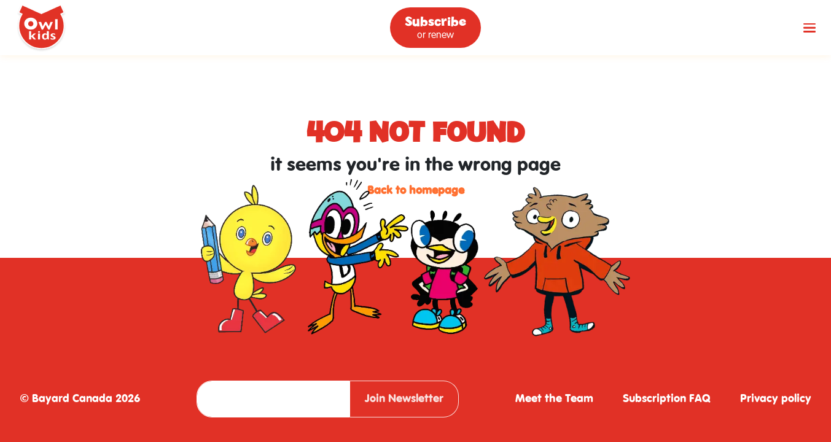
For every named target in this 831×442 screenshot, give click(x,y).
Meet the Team (554, 399)
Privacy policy (775, 399)
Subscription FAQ (667, 399)
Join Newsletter (404, 399)
